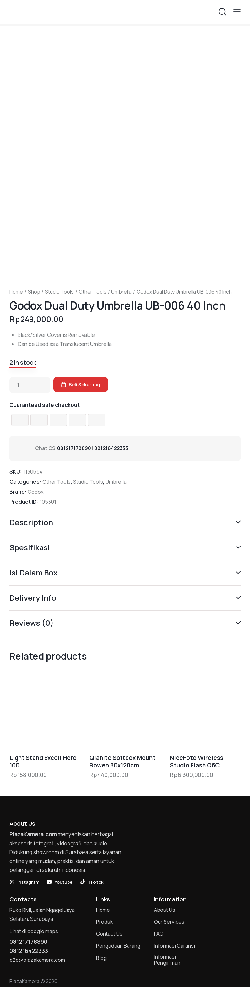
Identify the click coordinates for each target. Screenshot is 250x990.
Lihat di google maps (34, 931)
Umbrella (121, 291)
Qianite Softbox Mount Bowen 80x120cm (122, 762)
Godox (36, 491)
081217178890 (74, 448)
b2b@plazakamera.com (38, 961)
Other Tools (92, 291)
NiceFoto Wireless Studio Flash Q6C (196, 762)
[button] (237, 11)
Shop (34, 291)
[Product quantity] (29, 385)
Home (16, 291)
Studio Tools (59, 291)
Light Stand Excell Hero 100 (43, 762)
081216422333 (112, 448)
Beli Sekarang (86, 385)
